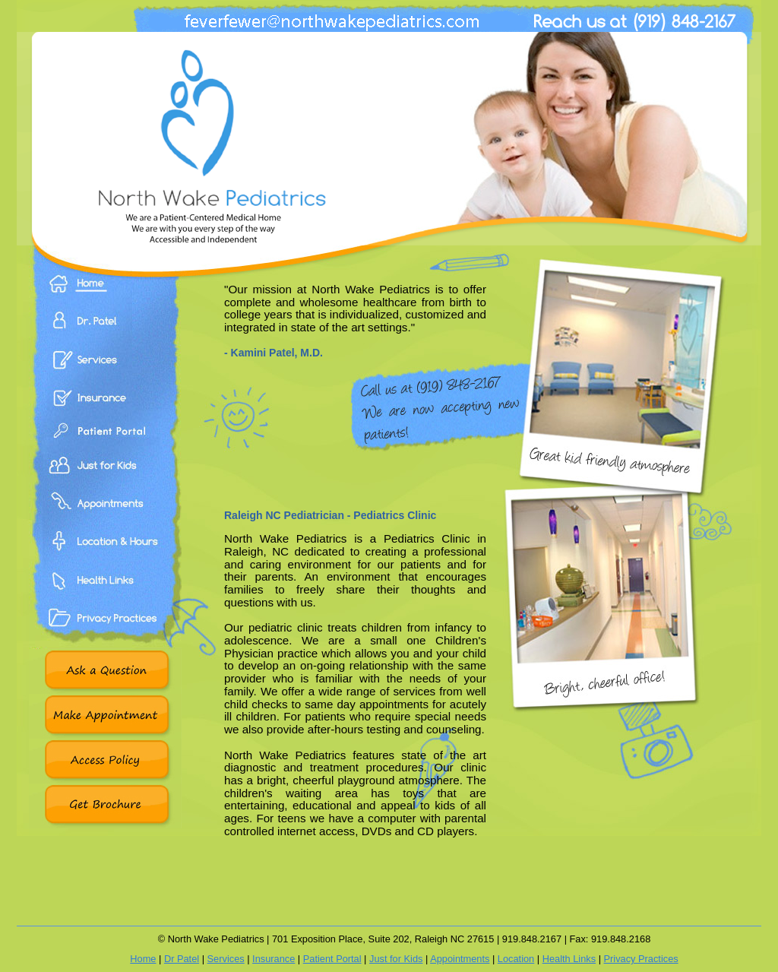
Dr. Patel (105, 331)
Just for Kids (395, 958)
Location (516, 958)
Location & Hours (105, 558)
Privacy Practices (105, 634)
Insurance (105, 406)
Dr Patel (181, 958)
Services (105, 368)
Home (105, 294)
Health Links (105, 596)
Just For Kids (105, 482)
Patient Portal (105, 444)
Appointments (105, 520)
